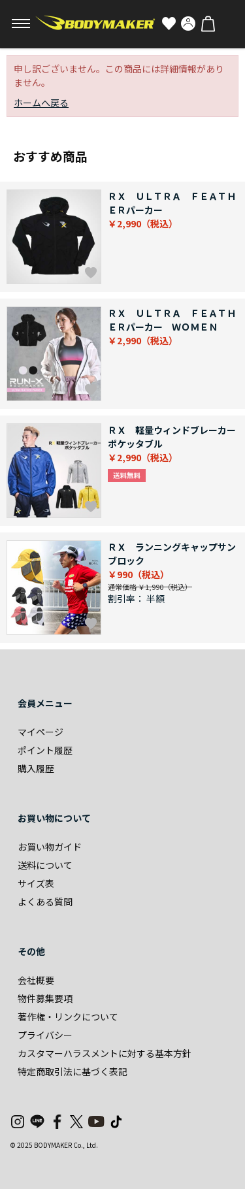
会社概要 (36, 979)
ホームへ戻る (41, 102)
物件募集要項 (45, 998)
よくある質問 (45, 901)
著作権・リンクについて (68, 1016)
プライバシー (45, 1034)
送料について (45, 864)
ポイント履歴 (45, 750)
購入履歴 (36, 768)
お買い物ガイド (50, 846)
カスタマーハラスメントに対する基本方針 (104, 1053)
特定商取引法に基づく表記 (72, 1071)
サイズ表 (36, 883)
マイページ (40, 731)
